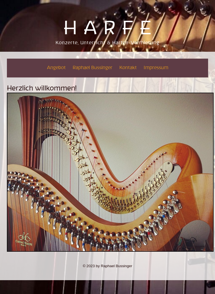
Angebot (56, 67)
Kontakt (128, 67)
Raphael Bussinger (92, 67)
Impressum (156, 67)
